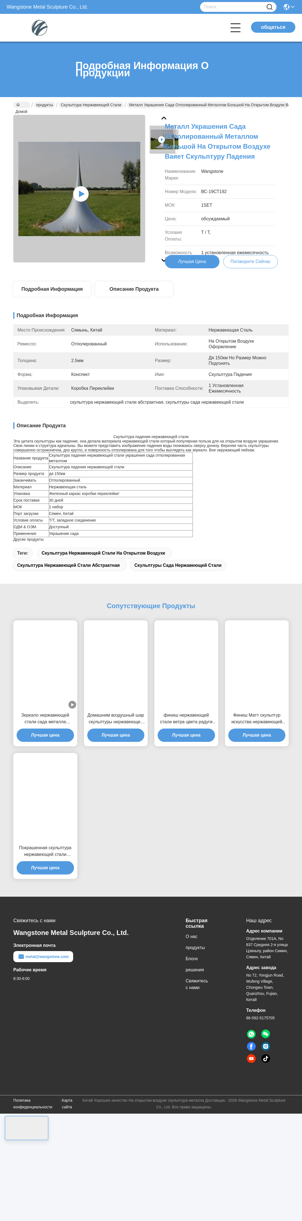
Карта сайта (67, 1116)
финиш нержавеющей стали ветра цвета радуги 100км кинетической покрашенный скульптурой (186, 731)
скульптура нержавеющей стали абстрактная (68, 578)
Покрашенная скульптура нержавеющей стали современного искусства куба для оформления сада (45, 864)
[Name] (269, 7)
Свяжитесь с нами (197, 997)
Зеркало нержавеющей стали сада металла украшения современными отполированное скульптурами (45, 731)
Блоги (192, 971)
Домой (21, 105)
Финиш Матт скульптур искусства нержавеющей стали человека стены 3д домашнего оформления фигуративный (257, 731)
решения (195, 982)
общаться (273, 27)
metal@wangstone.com (43, 969)
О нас (192, 949)
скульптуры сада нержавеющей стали (177, 578)
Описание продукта (133, 292)
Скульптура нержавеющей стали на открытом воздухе (103, 565)
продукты (44, 105)
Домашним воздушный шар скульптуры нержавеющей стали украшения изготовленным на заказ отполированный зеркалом (116, 731)
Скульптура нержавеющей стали (91, 105)
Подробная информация (52, 292)
